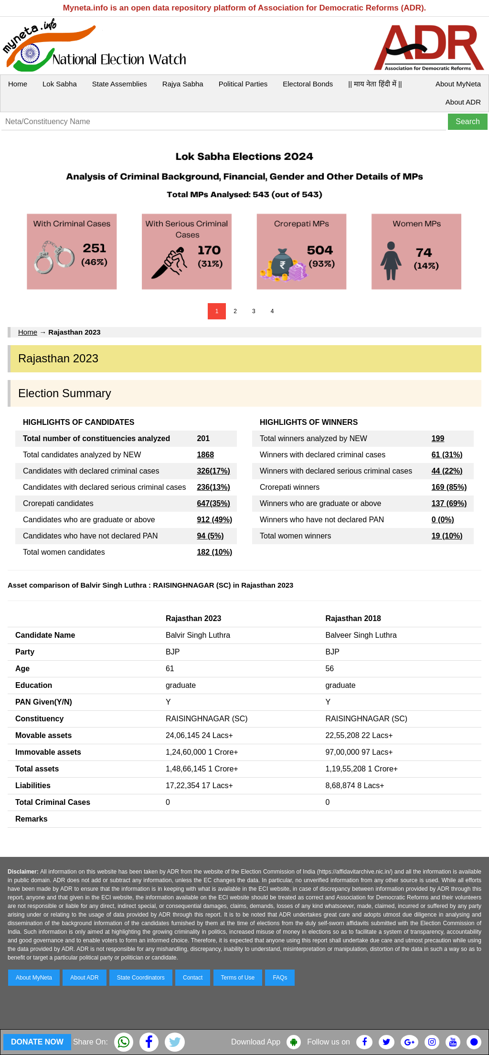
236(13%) (213, 487)
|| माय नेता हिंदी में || (375, 84)
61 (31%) (447, 455)
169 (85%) (449, 487)
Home (17, 84)
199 (438, 438)
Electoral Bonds (308, 84)
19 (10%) (447, 536)
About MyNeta (458, 84)
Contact (192, 977)
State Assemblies (119, 84)
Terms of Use (238, 977)
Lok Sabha (60, 84)
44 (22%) (447, 471)
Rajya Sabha (182, 84)
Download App (255, 1042)
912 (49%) (214, 520)
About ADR (463, 102)
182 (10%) (214, 552)
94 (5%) (210, 536)
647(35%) (213, 503)
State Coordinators (141, 977)
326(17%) (213, 471)
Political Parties (243, 84)
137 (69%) (449, 503)
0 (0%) (443, 520)
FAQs (280, 977)
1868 (205, 455)
